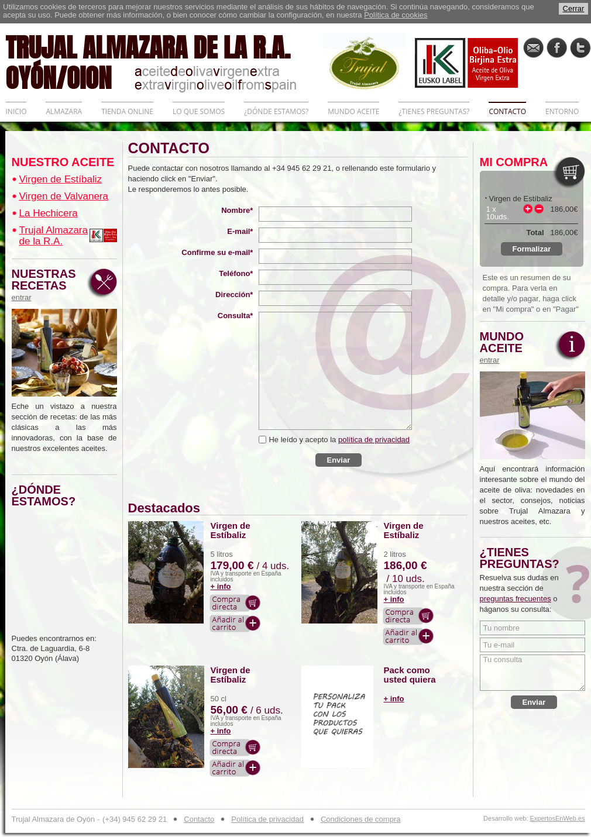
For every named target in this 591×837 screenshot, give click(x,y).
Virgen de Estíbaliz (60, 179)
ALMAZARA (64, 111)
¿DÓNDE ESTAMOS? (276, 111)
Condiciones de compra (361, 819)
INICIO (16, 111)
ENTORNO (562, 111)
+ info (221, 586)
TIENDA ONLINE (127, 111)
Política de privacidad (267, 819)
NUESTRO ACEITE (63, 162)
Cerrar (574, 8)
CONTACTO (507, 111)
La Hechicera (48, 213)
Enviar (339, 460)
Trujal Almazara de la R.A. (53, 236)
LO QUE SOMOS (199, 111)
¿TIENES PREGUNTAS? (433, 111)
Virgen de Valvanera (63, 196)
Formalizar (532, 248)
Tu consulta (532, 673)
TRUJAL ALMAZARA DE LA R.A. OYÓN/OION (164, 61)
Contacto (199, 819)
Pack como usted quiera (410, 675)
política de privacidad (374, 439)
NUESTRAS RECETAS (47, 285)
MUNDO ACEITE (353, 111)
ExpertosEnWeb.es (557, 818)
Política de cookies (395, 15)
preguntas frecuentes (515, 598)
